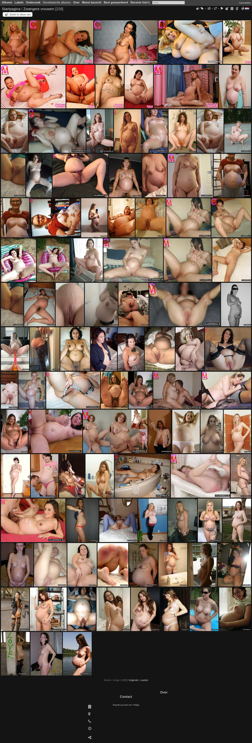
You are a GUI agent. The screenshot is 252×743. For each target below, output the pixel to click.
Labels (18, 2)
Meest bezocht (91, 2)
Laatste (144, 680)
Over (76, 2)
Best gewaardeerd (116, 2)
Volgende (133, 680)
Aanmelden (245, 2)
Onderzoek (33, 2)
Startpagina (11, 9)
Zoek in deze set (20, 14)
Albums (7, 2)
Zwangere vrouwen (38, 9)
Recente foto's (140, 2)
